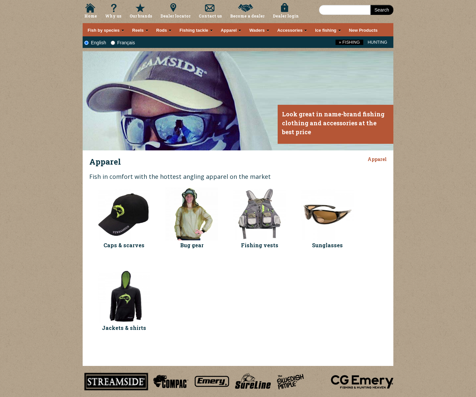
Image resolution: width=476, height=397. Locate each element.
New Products (363, 30)
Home (90, 16)
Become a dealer (247, 16)
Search (382, 10)
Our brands (141, 16)
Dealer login (286, 16)
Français (123, 42)
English (95, 42)
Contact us (210, 16)
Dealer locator (175, 16)
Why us (113, 16)
